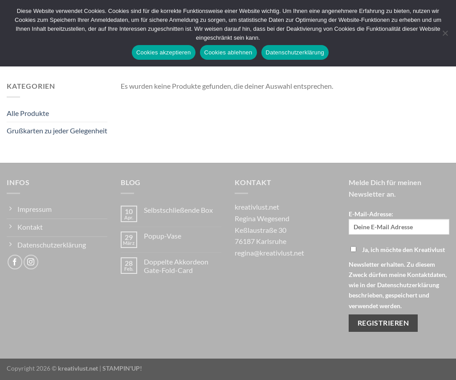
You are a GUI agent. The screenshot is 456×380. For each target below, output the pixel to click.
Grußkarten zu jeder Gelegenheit (57, 130)
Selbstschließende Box (178, 210)
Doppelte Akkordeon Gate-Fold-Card (176, 265)
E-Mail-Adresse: (399, 222)
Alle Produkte (28, 113)
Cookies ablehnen (228, 52)
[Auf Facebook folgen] (15, 262)
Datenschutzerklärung (295, 52)
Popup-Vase (162, 235)
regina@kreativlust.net (269, 252)
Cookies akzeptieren (163, 52)
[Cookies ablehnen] (444, 36)
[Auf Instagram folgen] (31, 262)
